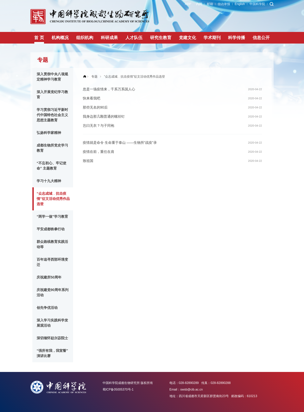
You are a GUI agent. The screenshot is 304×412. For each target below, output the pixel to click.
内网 (199, 4)
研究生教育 (160, 37)
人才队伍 (133, 37)
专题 (94, 76)
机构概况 (60, 37)
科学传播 (236, 37)
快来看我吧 (91, 98)
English (240, 4)
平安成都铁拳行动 (51, 229)
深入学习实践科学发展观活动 (52, 322)
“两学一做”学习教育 (52, 216)
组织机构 (84, 37)
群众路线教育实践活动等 (52, 244)
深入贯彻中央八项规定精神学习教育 (52, 76)
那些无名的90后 (95, 107)
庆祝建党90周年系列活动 (52, 292)
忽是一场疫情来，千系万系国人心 (109, 89)
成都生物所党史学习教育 (52, 147)
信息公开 (261, 37)
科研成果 (109, 37)
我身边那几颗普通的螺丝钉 (104, 116)
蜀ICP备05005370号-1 (118, 389)
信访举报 (224, 4)
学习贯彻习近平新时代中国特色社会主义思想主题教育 (52, 115)
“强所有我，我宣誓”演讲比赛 (52, 353)
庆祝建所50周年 (49, 277)
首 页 (39, 37)
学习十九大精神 (49, 181)
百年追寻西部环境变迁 (52, 262)
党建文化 (187, 37)
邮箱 (210, 4)
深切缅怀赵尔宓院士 (52, 338)
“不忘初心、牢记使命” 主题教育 (51, 165)
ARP (188, 4)
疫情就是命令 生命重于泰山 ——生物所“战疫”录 (120, 143)
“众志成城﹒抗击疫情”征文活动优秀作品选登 (53, 199)
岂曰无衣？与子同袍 (98, 126)
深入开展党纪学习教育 (52, 94)
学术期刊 (212, 37)
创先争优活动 (47, 308)
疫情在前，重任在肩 (98, 152)
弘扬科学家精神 (49, 133)
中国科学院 (257, 4)
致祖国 (88, 161)
